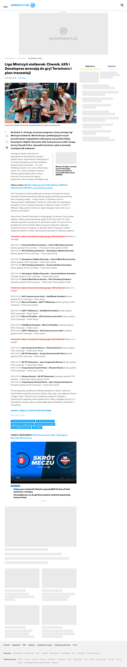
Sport (38, 653)
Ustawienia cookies (44, 645)
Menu (6, 7)
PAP (24, 645)
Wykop (7, 148)
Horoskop (62, 659)
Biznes (92, 659)
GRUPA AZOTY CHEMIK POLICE (22, 424)
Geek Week (66, 653)
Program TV (52, 659)
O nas (75, 645)
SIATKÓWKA (37, 428)
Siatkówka (21, 58)
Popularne (112, 66)
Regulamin (16, 645)
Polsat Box (81, 653)
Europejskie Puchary (35, 58)
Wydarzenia (78, 659)
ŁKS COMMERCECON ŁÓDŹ (21, 428)
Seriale (118, 659)
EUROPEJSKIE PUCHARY (45, 421)
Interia (20, 659)
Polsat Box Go (18, 653)
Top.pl (20, 663)
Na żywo (43, 659)
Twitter (7, 142)
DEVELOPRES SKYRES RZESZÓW (23, 421)
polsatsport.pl (10, 58)
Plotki (69, 659)
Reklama (31, 645)
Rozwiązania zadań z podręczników (37, 663)
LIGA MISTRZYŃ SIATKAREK (45, 424)
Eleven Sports (55, 653)
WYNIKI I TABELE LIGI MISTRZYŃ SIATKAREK (31, 410)
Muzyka (55, 663)
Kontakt (7, 645)
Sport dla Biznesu (93, 653)
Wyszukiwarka (122, 5)
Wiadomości (29, 653)
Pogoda (45, 653)
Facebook (7, 136)
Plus (73, 653)
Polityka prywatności (62, 645)
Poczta (27, 659)
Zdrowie (111, 659)
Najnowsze (90, 66)
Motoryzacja (101, 659)
